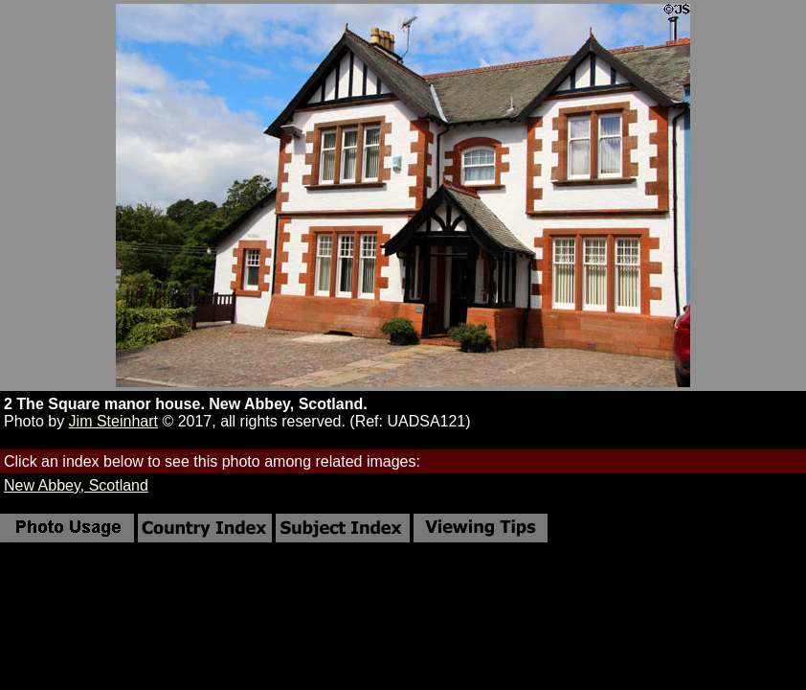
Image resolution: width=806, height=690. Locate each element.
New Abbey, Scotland (76, 485)
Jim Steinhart (113, 421)
